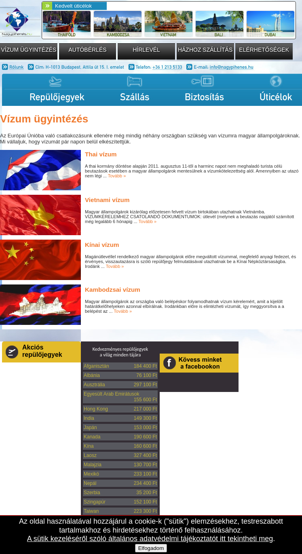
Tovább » (117, 175)
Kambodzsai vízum (112, 289)
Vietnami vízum (107, 199)
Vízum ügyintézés (29, 49)
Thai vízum (101, 154)
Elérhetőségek (264, 49)
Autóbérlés (87, 49)
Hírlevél (146, 49)
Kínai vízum (102, 244)
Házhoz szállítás (205, 49)
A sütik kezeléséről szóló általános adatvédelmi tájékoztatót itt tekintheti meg (150, 539)
